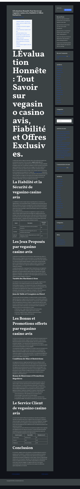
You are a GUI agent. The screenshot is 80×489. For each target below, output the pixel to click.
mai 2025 (58, 84)
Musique (47, 0)
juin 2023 (59, 100)
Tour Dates (53, 0)
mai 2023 (58, 102)
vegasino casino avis (38, 175)
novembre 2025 (60, 72)
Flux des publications (61, 247)
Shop (66, 0)
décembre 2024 (60, 94)
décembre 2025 (60, 70)
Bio (57, 0)
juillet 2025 (59, 80)
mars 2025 (59, 88)
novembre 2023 (60, 96)
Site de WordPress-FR (61, 251)
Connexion (59, 245)
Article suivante (45, 477)
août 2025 (59, 78)
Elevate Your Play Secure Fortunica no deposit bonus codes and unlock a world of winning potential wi (64, 40)
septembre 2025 (60, 76)
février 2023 (59, 106)
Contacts (70, 0)
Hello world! (59, 176)
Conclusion (18, 49)
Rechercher (59, 8)
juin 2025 (59, 82)
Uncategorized (16, 17)
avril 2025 (59, 86)
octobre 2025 (59, 74)
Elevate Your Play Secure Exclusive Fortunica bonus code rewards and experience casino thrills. (64, 20)
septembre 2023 (60, 98)
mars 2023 (59, 104)
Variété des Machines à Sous (22, 33)
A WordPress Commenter (62, 59)
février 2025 (59, 90)
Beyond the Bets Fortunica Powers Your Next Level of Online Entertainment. (64, 26)
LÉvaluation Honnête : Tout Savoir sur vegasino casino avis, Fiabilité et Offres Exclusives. (23, 23)
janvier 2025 (59, 92)
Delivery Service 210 (61, 114)
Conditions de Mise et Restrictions (23, 41)
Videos (61, 0)
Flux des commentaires (61, 249)
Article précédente (15, 477)
